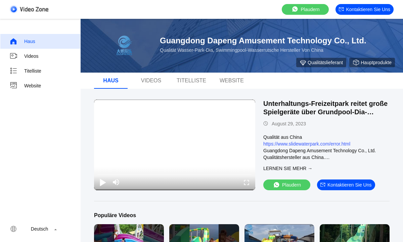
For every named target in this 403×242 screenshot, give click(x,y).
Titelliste (25, 71)
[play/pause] (102, 182)
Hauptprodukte (372, 62)
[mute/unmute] (116, 182)
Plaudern (305, 9)
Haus (22, 41)
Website (25, 86)
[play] (174, 144)
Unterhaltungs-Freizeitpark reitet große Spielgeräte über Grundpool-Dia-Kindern (325, 112)
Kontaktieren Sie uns (364, 9)
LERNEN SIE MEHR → (287, 168)
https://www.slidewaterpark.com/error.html (306, 144)
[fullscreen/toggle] (246, 182)
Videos (24, 56)
